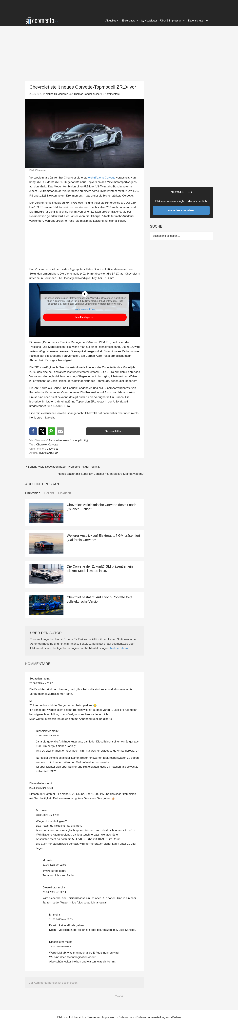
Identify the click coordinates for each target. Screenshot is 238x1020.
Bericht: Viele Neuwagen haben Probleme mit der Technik (64, 466)
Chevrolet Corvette (47, 444)
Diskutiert (64, 493)
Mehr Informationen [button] (85, 309)
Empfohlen (32, 493)
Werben (176, 1017)
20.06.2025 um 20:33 (41, 787)
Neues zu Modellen (57, 94)
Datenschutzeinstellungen (152, 1017)
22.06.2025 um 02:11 (61, 946)
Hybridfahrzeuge (48, 453)
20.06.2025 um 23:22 (41, 683)
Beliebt (49, 493)
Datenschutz (126, 1017)
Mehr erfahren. (119, 648)
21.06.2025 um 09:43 (48, 735)
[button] (33, 431)
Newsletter (115, 431)
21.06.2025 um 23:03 (61, 919)
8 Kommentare (111, 94)
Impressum (109, 1017)
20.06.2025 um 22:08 (48, 815)
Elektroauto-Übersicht (70, 1017)
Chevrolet (52, 448)
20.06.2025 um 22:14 (54, 892)
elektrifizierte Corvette (101, 177)
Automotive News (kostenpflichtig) (68, 440)
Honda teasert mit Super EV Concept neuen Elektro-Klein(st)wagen (100, 473)
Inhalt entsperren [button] (84, 317)
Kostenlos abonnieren (181, 210)
